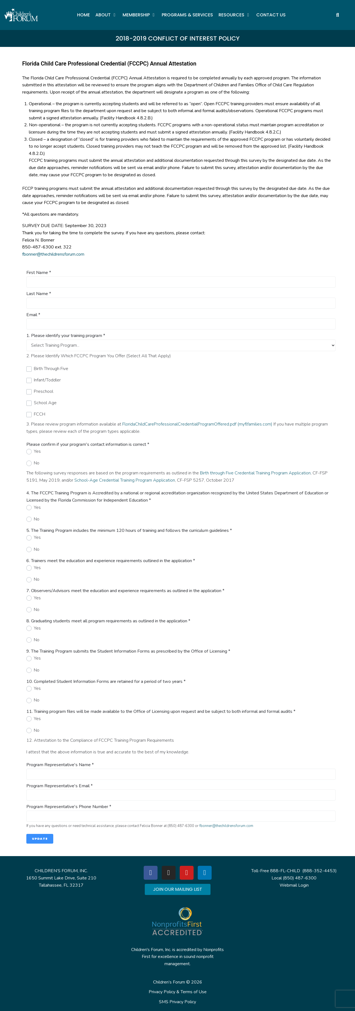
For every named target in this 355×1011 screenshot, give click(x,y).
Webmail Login (294, 885)
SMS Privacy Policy (177, 1002)
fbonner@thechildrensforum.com (53, 254)
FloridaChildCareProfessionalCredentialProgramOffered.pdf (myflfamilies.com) (197, 424)
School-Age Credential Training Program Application (124, 480)
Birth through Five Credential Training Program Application (255, 473)
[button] (106, 15)
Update (40, 838)
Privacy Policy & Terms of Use (178, 992)
